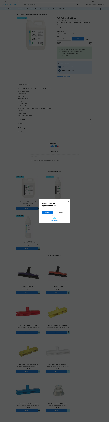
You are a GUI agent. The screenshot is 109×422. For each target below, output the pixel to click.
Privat (61, 212)
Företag (47, 212)
